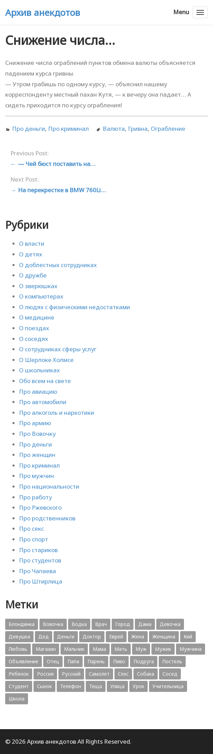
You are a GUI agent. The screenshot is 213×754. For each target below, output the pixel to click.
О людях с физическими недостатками (74, 307)
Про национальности (49, 486)
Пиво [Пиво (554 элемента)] (119, 661)
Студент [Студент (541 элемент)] (19, 686)
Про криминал (68, 129)
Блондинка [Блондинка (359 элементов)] (22, 624)
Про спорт (33, 539)
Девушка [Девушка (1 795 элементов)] (19, 636)
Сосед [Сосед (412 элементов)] (170, 673)
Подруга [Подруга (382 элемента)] (143, 661)
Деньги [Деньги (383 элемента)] (65, 636)
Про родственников (47, 518)
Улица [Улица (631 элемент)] (117, 686)
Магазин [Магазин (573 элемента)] (46, 649)
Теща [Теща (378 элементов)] (95, 686)
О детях (30, 254)
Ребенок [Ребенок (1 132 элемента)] (19, 673)
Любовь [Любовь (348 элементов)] (18, 649)
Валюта (114, 129)
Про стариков (38, 550)
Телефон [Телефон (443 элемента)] (70, 686)
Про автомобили (42, 402)
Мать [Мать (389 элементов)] (120, 649)
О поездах (34, 328)
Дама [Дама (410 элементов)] (144, 624)
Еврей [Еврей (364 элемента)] (116, 636)
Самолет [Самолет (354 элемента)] (99, 673)
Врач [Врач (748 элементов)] (101, 624)
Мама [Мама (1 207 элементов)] (99, 649)
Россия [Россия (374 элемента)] (45, 673)
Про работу (35, 497)
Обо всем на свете (45, 381)
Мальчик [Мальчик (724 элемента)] (74, 649)
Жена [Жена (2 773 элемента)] (137, 636)
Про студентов (40, 560)
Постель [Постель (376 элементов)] (172, 661)
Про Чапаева (37, 571)
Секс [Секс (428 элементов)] (123, 673)
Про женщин (37, 455)
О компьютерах (41, 296)
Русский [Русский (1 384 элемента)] (71, 673)
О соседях (33, 339)
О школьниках (39, 370)
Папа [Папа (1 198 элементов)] (73, 661)
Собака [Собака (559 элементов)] (145, 673)
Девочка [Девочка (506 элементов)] (170, 624)
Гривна (138, 129)
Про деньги (28, 129)
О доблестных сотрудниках (58, 265)
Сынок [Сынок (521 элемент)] (44, 686)
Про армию (35, 423)
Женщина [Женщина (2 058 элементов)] (163, 636)
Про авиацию (38, 391)
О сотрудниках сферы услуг (57, 349)
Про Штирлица (40, 581)
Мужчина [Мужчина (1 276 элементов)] (190, 649)
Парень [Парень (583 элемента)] (96, 661)
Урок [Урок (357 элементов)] (138, 686)
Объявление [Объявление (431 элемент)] (23, 661)
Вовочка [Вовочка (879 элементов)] (53, 624)
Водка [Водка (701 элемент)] (79, 624)
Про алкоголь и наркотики (56, 413)
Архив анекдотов (42, 12)
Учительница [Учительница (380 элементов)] (168, 686)
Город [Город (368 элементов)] (122, 624)
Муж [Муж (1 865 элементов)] (141, 649)
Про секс (31, 528)
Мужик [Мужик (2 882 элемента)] (163, 649)
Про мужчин (36, 476)
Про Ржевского (40, 507)
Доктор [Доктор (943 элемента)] (92, 636)
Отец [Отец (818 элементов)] (53, 661)
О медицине (36, 317)
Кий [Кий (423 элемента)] (188, 636)
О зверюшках (38, 286)
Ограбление (168, 129)
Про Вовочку (37, 434)
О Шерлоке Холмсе (46, 360)
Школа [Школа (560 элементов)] (17, 698)
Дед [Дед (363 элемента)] (43, 636)
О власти (31, 243)
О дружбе (33, 275)
